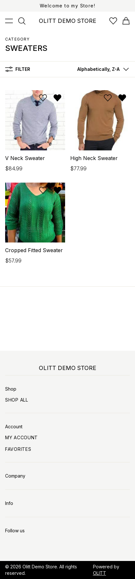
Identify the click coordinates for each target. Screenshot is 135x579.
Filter (17, 69)
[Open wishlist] (113, 21)
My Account (21, 437)
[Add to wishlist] (43, 97)
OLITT (99, 573)
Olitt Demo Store (39, 566)
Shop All (16, 400)
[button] (101, 69)
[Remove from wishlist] (57, 97)
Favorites (18, 449)
